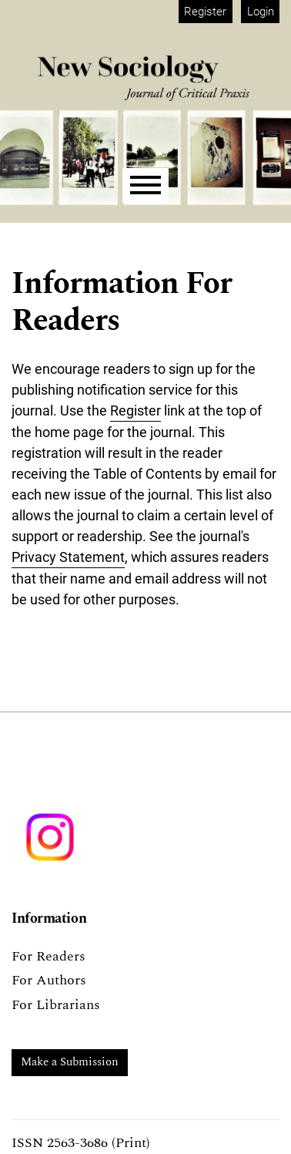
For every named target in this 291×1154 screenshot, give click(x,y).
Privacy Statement (68, 557)
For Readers (48, 956)
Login (260, 12)
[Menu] (145, 185)
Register (205, 12)
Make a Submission (70, 1062)
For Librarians (56, 1004)
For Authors (49, 980)
